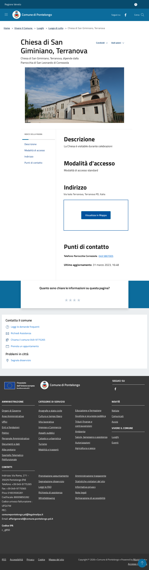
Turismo (43, 444)
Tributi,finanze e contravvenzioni (83, 424)
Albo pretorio (8, 449)
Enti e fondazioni (10, 427)
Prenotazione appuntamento (54, 476)
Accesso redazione (137, 564)
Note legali (80, 492)
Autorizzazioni (82, 442)
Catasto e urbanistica (50, 438)
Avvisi (115, 422)
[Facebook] (124, 15)
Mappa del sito (56, 559)
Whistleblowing (47, 498)
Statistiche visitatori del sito (90, 481)
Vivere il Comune (23, 28)
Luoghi (40, 28)
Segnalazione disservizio (51, 481)
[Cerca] (142, 15)
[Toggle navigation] (6, 14)
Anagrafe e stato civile (50, 410)
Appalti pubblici (47, 433)
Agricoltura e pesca (85, 448)
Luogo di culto (55, 28)
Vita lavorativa (46, 422)
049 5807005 (106, 256)
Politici (5, 433)
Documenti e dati (11, 444)
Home (7, 28)
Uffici (4, 422)
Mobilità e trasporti (49, 449)
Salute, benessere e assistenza (91, 437)
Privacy (30, 559)
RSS (4, 559)
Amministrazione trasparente (90, 476)
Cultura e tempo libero (50, 416)
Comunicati (118, 416)
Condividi (102, 43)
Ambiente (80, 431)
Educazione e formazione (88, 410)
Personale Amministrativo (15, 438)
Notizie (115, 410)
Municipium (139, 559)
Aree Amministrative (13, 416)
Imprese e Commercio (50, 427)
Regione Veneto (13, 4)
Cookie (41, 559)
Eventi (115, 442)
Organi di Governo (11, 410)
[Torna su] (142, 563)
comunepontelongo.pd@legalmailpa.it (22, 514)
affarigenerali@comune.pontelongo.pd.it (31, 519)
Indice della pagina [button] (33, 134)
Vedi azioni (118, 43)
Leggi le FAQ (45, 487)
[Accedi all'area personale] (136, 4)
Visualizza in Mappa (96, 215)
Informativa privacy (85, 487)
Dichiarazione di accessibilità (90, 498)
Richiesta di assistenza (50, 492)
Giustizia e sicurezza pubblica (90, 416)
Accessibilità (16, 559)
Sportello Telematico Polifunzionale (12, 457)
